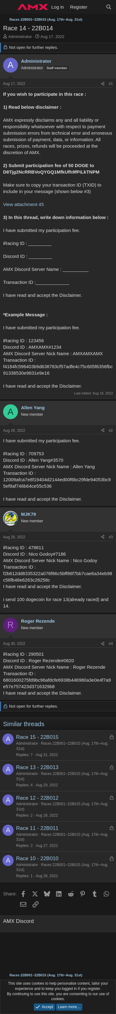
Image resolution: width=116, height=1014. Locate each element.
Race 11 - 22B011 (37, 828)
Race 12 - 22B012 (37, 798)
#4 (111, 644)
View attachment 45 (23, 204)
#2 (111, 430)
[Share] (103, 83)
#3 (111, 537)
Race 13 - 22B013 (37, 767)
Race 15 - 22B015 (37, 737)
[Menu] (8, 7)
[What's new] (96, 7)
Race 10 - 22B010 (37, 858)
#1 (111, 84)
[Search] (109, 7)
